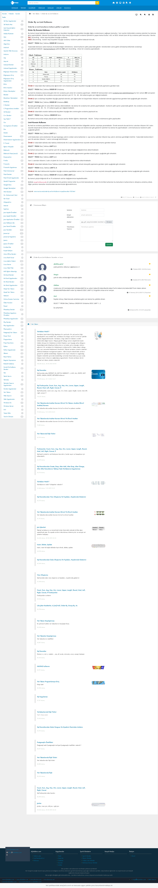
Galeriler (32, 8)
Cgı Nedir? (7, 119)
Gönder (109, 244)
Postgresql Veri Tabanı (10, 333)
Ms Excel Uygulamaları (10, 278)
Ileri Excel (6, 199)
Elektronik (6, 150)
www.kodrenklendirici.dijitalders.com (30, 882)
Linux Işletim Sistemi (10, 261)
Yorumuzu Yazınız (70, 228)
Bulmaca (67, 8)
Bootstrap (6, 102)
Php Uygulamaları (9, 326)
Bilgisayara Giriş (9, 75)
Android (6, 47)
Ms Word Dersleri (9, 282)
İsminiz (69, 210)
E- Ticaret (6, 143)
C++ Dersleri (7, 115)
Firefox (6, 161)
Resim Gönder (87, 858)
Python (6, 346)
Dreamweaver (8, 136)
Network (6, 296)
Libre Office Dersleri (10, 254)
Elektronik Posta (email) (11, 154)
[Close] (111, 885)
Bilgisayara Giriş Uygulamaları (9, 80)
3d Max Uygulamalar (10, 21)
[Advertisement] (92, 833)
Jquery (5, 240)
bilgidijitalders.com (14, 852)
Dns (5, 129)
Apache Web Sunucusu (11, 51)
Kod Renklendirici (39, 858)
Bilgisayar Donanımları (11, 72)
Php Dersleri (7, 322)
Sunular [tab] (17, 14)
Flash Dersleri (8, 174)
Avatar (69, 222)
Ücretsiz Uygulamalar (10, 389)
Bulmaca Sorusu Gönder (90, 863)
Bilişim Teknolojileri (9, 91)
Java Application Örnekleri (12, 219)
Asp (5, 58)
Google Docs (7, 185)
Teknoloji (6, 380)
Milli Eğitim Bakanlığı (10, 271)
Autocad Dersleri (9, 65)
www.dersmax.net (49, 879)
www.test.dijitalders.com (9, 882)
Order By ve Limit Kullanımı (49, 14)
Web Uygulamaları (9, 399)
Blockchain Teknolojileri (11, 98)
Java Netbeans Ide (9, 223)
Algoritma (7, 44)
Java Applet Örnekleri (10, 212)
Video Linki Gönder (89, 861)
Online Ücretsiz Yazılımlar (11, 299)
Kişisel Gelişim (8, 251)
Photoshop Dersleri (9, 310)
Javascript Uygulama (10, 237)
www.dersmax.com (36, 879)
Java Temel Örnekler (10, 226)
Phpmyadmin (8, 329)
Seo (5, 373)
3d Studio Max (8, 24)
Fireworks (6, 164)
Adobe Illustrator (9, 34)
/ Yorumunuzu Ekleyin (38, 205)
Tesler (59, 856)
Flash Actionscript (9, 171)
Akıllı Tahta (7, 40)
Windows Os (7, 403)
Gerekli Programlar (9, 181)
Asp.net (6, 61)
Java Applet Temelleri (10, 216)
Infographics (7, 202)
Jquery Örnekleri (9, 244)
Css (5, 122)
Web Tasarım (8, 396)
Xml (5, 410)
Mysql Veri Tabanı (9, 292)
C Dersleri (7, 105)
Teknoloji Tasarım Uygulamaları (9, 384)
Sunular (51, 8)
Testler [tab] (4, 17)
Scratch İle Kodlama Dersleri (10, 368)
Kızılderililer (7, 247)
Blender (6, 95)
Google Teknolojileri (10, 188)
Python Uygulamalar (10, 350)
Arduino (6, 54)
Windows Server (9, 406)
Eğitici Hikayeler (9, 147)
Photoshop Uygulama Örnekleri (10, 314)
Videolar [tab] (11, 14)
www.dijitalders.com (8, 879)
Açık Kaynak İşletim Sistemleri (9, 29)
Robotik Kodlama (9, 364)
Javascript (6, 233)
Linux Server (7, 264)
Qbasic (6, 353)
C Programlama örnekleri (11, 109)
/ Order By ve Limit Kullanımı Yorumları (46, 257)
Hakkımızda (37, 856)
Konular (15, 8)
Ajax (5, 37)
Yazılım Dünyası (8, 417)
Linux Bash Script (9, 258)
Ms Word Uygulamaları (11, 285)
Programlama (8, 339)
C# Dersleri (7, 112)
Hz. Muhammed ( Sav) (10, 195)
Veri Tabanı (7, 392)
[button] (130, 3)
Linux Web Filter (9, 268)
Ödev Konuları (8, 303)
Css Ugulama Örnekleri (11, 126)
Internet (6, 206)
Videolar (41, 8)
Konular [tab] (4, 14)
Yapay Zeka (7, 413)
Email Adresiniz (70, 216)
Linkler (58, 8)
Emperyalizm (8, 157)
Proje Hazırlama (8, 343)
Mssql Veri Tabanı (9, 289)
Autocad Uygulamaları (10, 68)
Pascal (5, 306)
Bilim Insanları (8, 88)
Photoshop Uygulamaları (11, 319)
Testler (23, 8)
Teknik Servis (7, 376)
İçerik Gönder (87, 856)
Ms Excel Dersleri (9, 275)
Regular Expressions (10, 360)
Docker (6, 133)
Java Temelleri (8, 230)
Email (133, 856)
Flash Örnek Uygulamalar (11, 178)
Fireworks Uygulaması (10, 167)
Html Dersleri (8, 192)
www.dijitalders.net (22, 879)
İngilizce (6, 209)
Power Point (7, 336)
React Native (7, 357)
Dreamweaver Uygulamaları (12, 140)
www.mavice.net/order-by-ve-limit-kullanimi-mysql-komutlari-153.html (54, 191)
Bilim (5, 84)
